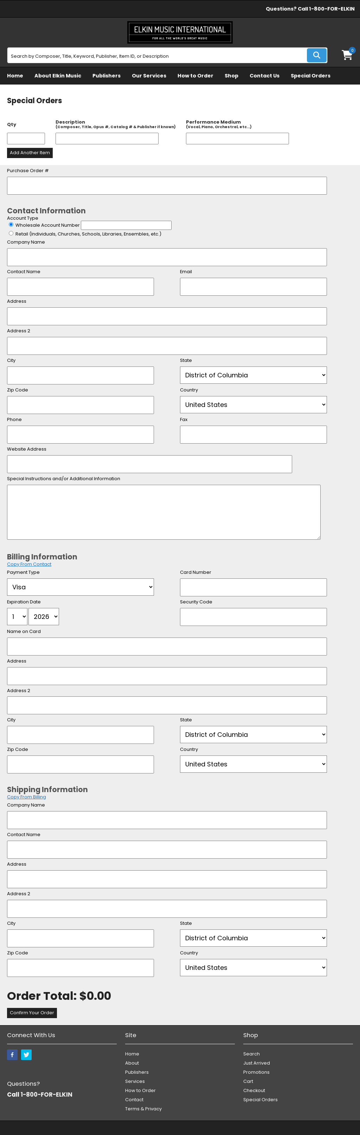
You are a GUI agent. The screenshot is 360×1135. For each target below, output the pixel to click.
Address (16, 301)
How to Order (195, 75)
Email (186, 272)
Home (15, 75)
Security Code (196, 602)
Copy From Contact (29, 564)
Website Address (26, 449)
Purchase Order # (28, 171)
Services (135, 1081)
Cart (248, 1081)
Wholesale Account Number (48, 225)
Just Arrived (256, 1063)
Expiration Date (24, 602)
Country (189, 390)
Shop (231, 75)
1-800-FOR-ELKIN (332, 8)
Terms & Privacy (143, 1109)
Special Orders (310, 75)
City (11, 360)
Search (251, 1054)
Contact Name (23, 272)
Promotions (256, 1072)
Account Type (22, 218)
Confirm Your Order (32, 1012)
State (186, 360)
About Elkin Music (57, 75)
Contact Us (264, 75)
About (132, 1063)
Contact (134, 1100)
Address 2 (18, 331)
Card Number (195, 572)
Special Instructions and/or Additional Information (63, 479)
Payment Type (23, 572)
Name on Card (24, 631)
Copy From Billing (26, 797)
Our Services (149, 75)
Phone (14, 420)
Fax (183, 420)
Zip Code (17, 390)
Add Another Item (30, 152)
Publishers (106, 75)
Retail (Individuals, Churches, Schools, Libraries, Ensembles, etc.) (88, 234)
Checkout (254, 1090)
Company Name (26, 242)
